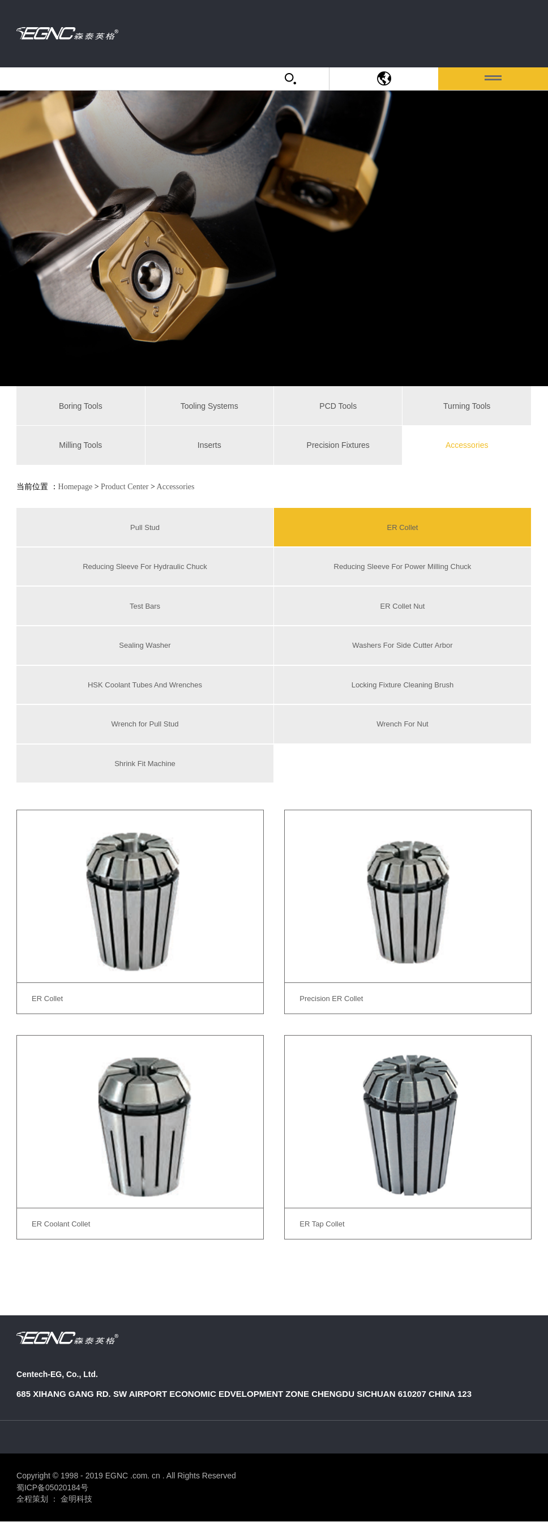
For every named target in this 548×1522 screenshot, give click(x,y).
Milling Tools (80, 445)
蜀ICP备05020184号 (52, 1487)
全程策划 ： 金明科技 (54, 1499)
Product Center (124, 486)
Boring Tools (80, 406)
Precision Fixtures (338, 445)
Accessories (467, 445)
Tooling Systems (209, 406)
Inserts (209, 445)
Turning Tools (466, 406)
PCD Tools (338, 406)
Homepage (75, 486)
